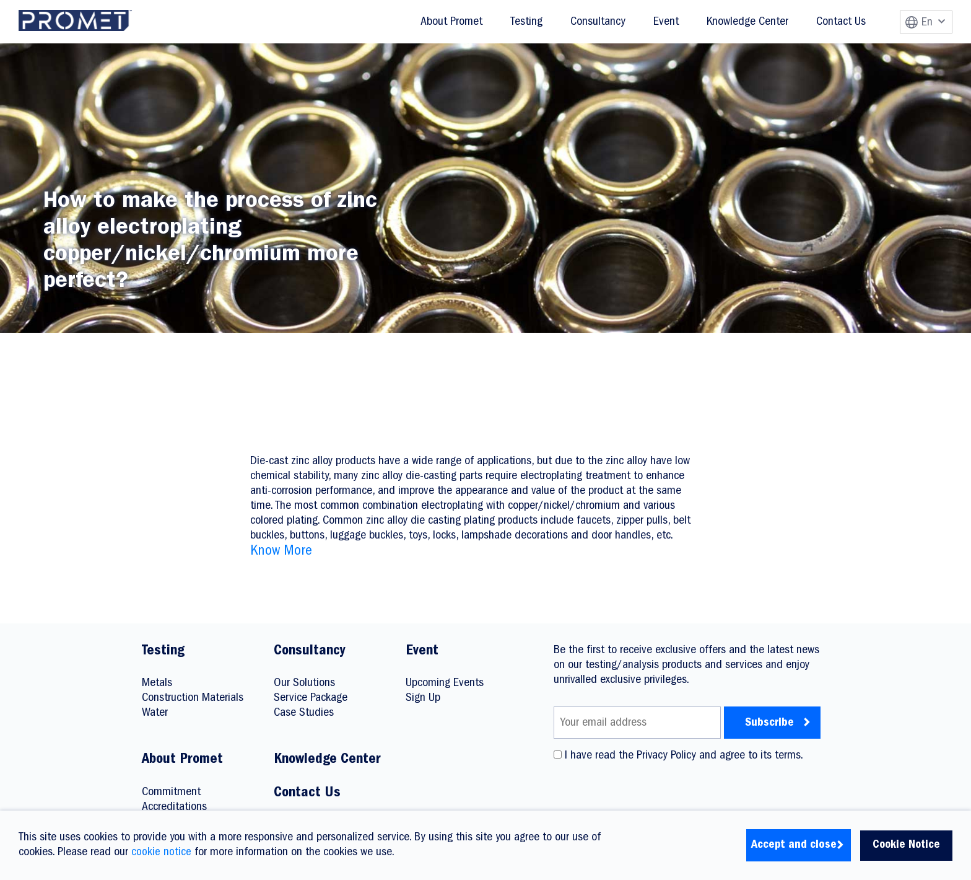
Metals (157, 683)
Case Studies (304, 713)
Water (155, 713)
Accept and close (792, 845)
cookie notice (161, 853)
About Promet (451, 22)
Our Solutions (304, 683)
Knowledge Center (747, 22)
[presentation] (648, 792)
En (933, 23)
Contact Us (841, 22)
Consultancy (597, 22)
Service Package (310, 698)
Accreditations (174, 807)
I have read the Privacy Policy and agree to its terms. (678, 756)
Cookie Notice (905, 845)
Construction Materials (192, 698)
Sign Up (423, 698)
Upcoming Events (445, 683)
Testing (526, 22)
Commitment (171, 792)
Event (666, 22)
